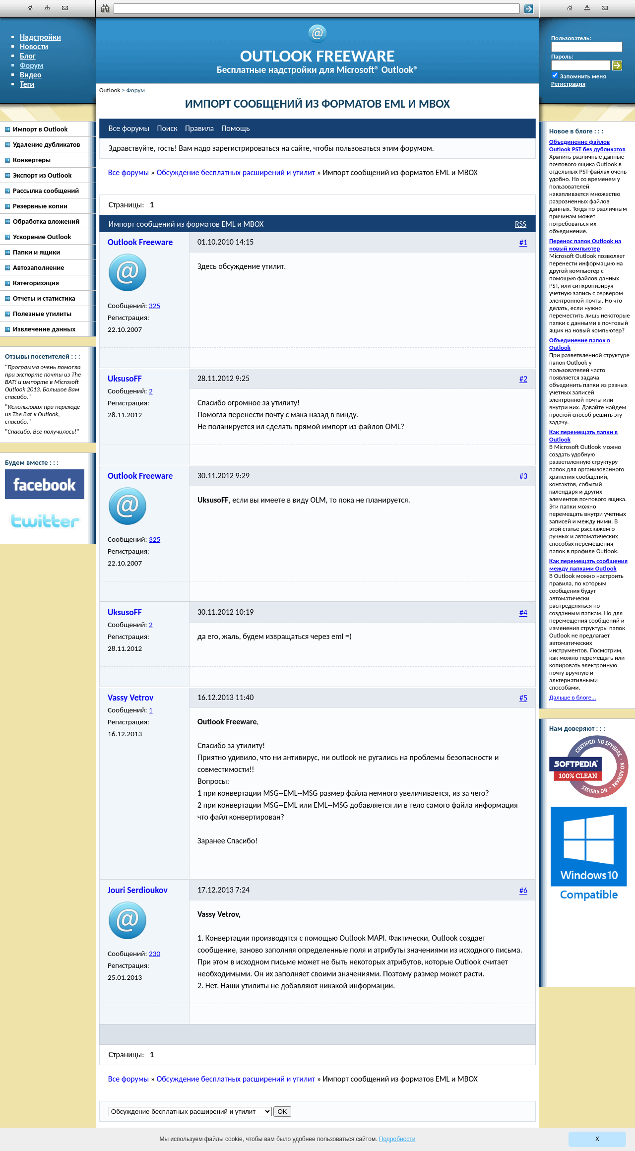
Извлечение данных (44, 328)
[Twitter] (44, 521)
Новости (34, 46)
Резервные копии (40, 205)
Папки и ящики (36, 252)
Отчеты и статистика (44, 298)
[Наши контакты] (65, 8)
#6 (523, 890)
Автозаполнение (38, 267)
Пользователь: (571, 38)
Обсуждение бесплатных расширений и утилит (236, 172)
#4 (523, 613)
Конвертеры (32, 159)
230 (154, 953)
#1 (523, 243)
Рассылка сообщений (46, 190)
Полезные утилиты (42, 313)
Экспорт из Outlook (42, 175)
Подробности (397, 1139)
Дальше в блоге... (572, 697)
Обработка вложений (46, 221)
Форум (32, 65)
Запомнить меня (583, 76)
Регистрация (568, 83)
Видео (31, 74)
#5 (523, 698)
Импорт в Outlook (40, 129)
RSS (520, 224)
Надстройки (40, 37)
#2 (523, 379)
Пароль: (562, 56)
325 (154, 305)
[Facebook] (44, 484)
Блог (28, 56)
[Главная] (30, 8)
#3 (523, 476)
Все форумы (128, 172)
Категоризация (36, 282)
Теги (27, 84)
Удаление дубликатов (46, 144)
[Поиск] (317, 8)
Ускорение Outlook (42, 236)
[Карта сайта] (48, 8)
